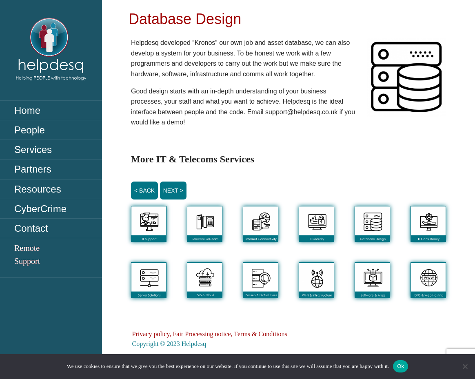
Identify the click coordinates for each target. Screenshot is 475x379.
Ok (400, 366)
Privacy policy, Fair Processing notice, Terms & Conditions (209, 333)
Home (27, 110)
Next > (173, 190)
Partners (32, 169)
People (29, 129)
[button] (148, 224)
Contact (31, 228)
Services (33, 149)
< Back (144, 190)
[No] (465, 366)
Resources (37, 189)
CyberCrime (40, 208)
